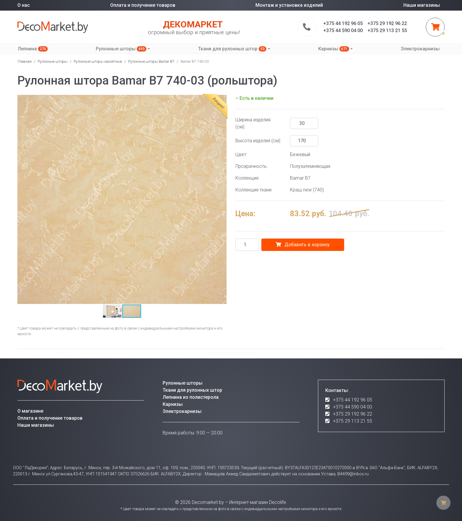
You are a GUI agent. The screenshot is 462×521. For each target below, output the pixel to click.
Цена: (245, 213)
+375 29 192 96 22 (352, 414)
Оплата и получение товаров (142, 5)
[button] (22, 199)
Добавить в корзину (303, 244)
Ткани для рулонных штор (232, 49)
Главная (25, 61)
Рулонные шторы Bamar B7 (151, 61)
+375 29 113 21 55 (352, 421)
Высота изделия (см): (258, 140)
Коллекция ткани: (253, 190)
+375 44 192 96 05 (352, 400)
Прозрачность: (251, 166)
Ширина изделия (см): (252, 123)
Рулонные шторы (121, 49)
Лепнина (33, 49)
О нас (23, 5)
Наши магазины (421, 5)
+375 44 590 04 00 (352, 407)
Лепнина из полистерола (191, 397)
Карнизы (333, 49)
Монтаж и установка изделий (289, 5)
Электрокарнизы (420, 49)
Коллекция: (247, 178)
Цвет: (241, 154)
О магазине (30, 411)
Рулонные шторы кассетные (98, 61)
